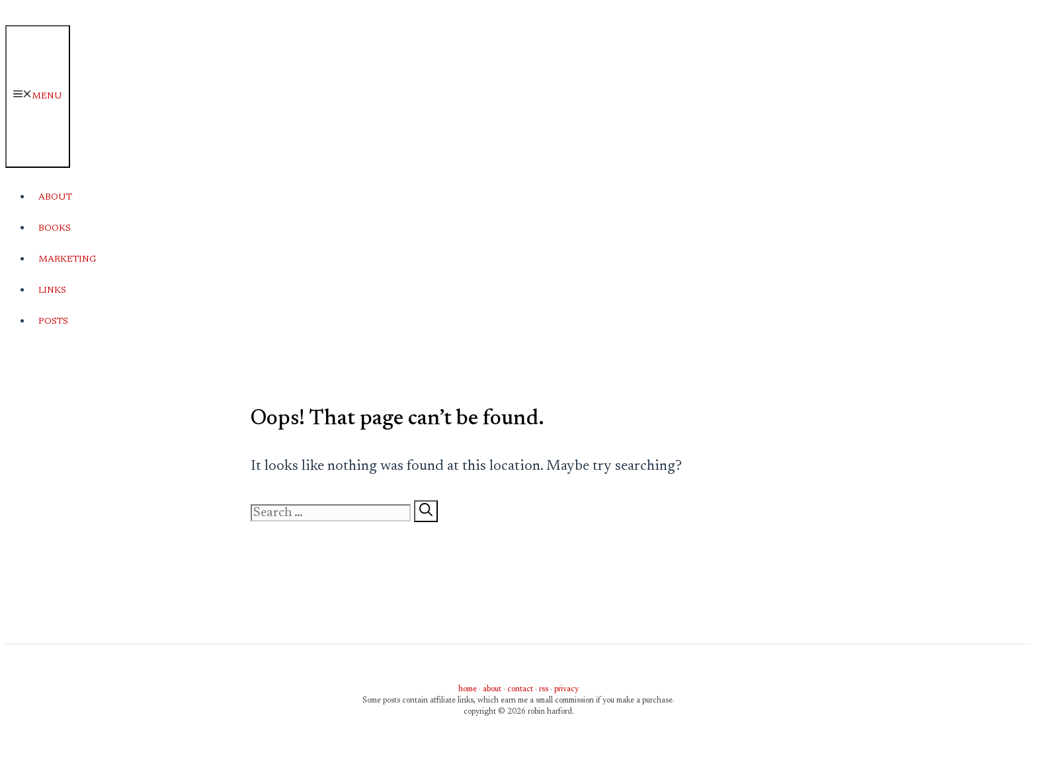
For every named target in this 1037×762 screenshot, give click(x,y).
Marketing (67, 259)
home (467, 689)
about (492, 689)
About (55, 197)
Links (52, 290)
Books (54, 228)
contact (520, 689)
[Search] (426, 511)
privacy (566, 689)
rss (543, 689)
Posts (53, 321)
